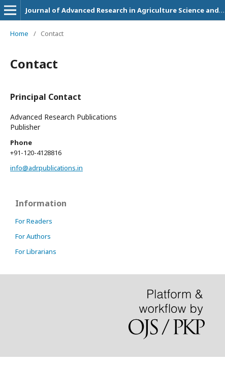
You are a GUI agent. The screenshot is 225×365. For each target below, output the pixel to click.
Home (19, 33)
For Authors (33, 236)
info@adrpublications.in (46, 167)
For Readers (33, 221)
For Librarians (35, 251)
